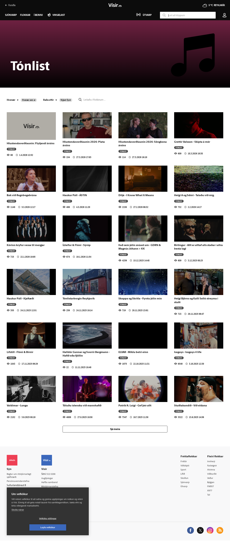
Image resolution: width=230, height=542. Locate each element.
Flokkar (25, 15)
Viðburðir (212, 474)
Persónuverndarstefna (18, 481)
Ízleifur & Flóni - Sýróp (77, 245)
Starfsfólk (48, 495)
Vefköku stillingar (27, 527)
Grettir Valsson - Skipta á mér (192, 142)
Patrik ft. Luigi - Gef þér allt (134, 405)
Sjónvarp (185, 483)
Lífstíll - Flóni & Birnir (20, 352)
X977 (210, 491)
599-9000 (17, 494)
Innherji (211, 461)
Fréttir (184, 461)
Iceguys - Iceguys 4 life (187, 352)
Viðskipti (185, 466)
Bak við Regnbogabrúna (22, 195)
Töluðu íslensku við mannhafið (82, 405)
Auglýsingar (49, 478)
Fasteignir (212, 466)
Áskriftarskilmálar (52, 491)
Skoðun (185, 478)
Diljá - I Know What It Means (136, 195)
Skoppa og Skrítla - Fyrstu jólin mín (140, 298)
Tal (208, 496)
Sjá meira (115, 429)
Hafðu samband (51, 483)
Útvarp (184, 487)
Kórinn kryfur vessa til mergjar (26, 245)
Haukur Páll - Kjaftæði (20, 298)
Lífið (183, 474)
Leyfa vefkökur (67, 527)
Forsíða (10, 5)
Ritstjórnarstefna (52, 487)
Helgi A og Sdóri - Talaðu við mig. (194, 195)
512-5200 (53, 474)
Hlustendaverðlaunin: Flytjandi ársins (30, 143)
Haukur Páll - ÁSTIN (75, 195)
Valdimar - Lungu (17, 405)
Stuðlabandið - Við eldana (190, 405)
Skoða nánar (17, 518)
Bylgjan (211, 483)
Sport (183, 470)
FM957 (210, 487)
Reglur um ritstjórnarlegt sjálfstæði (20, 476)
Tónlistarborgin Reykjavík (79, 298)
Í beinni (38, 15)
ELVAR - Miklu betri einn (133, 352)
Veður (210, 478)
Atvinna (211, 470)
